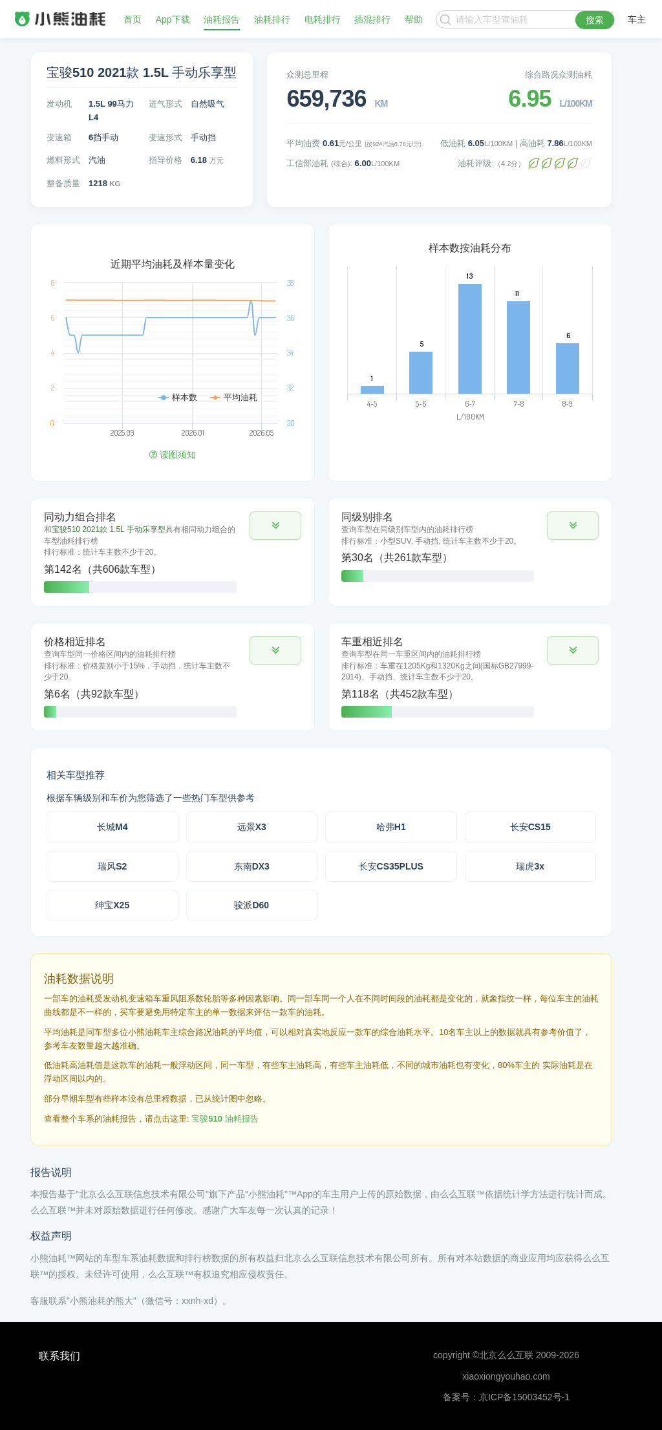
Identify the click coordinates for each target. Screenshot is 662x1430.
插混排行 (372, 19)
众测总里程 (307, 75)
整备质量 (63, 183)
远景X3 (251, 827)
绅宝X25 (112, 905)
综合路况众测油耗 (558, 75)
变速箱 (59, 137)
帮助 (414, 19)
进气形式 (165, 104)
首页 (132, 19)
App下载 (173, 19)
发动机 (59, 104)
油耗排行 (272, 19)
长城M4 (112, 827)
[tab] (172, 552)
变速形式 (165, 137)
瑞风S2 (112, 866)
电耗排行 (322, 19)
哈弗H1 (391, 827)
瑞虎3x (530, 866)
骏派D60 (251, 905)
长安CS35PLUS (391, 866)
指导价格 (165, 160)
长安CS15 (530, 827)
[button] (275, 525)
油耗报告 (222, 19)
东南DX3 (252, 866)
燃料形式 (63, 160)
